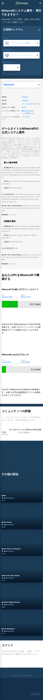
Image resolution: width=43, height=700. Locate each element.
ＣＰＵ (5, 38)
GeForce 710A (25, 297)
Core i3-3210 (6, 362)
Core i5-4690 (25, 362)
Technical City (21, 3)
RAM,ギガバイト (9, 62)
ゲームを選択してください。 (38, 84)
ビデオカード (8, 50)
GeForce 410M (7, 297)
